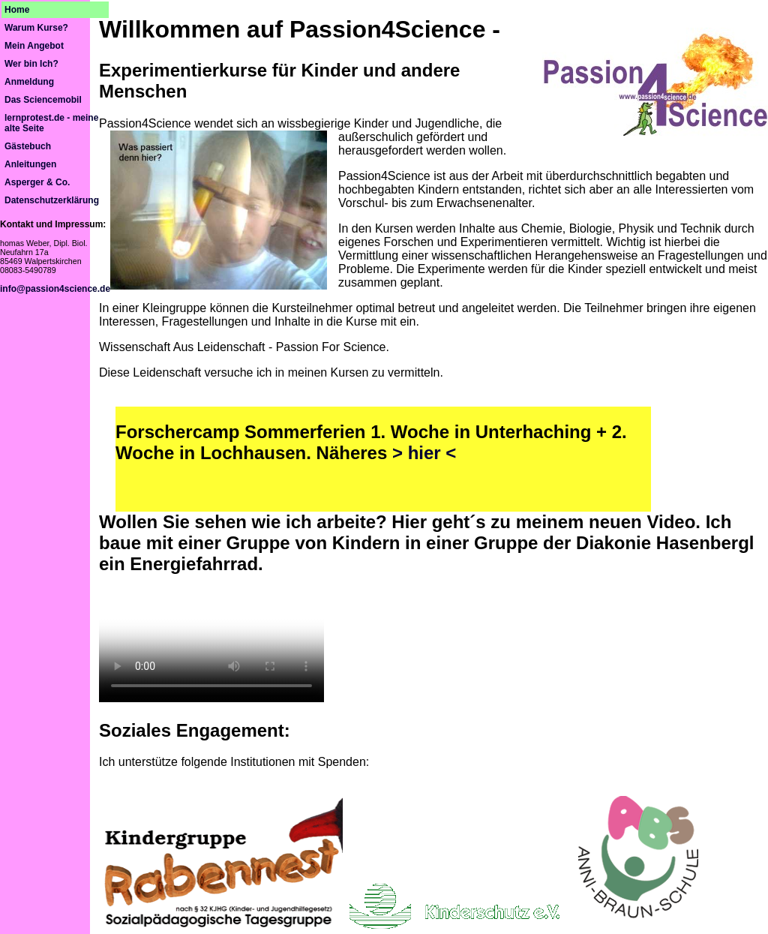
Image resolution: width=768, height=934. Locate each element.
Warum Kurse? (36, 28)
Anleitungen (30, 164)
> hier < (424, 453)
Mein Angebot (34, 46)
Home (16, 10)
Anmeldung (29, 82)
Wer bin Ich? (31, 64)
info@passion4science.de (55, 289)
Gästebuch (27, 146)
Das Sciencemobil (43, 100)
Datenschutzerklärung (51, 200)
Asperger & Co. (37, 182)
